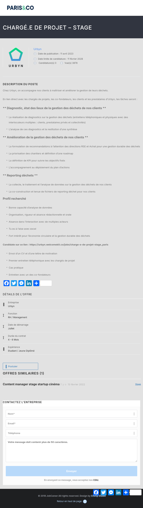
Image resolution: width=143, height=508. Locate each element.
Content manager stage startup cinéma (31, 384)
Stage (138, 384)
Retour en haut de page (72, 501)
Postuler (11, 366)
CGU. (96, 480)
